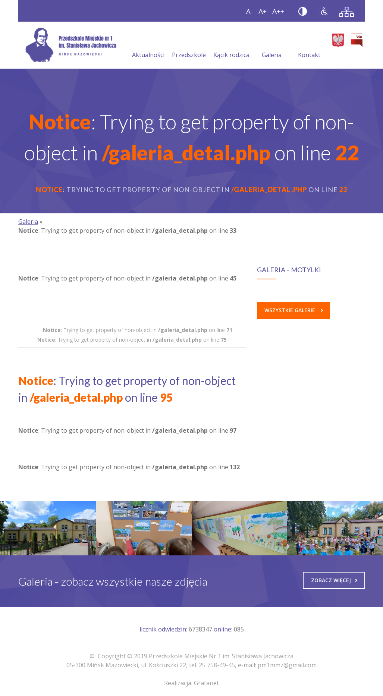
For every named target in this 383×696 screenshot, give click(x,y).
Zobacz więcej (334, 580)
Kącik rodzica (231, 46)
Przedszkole (189, 46)
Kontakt (309, 46)
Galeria (272, 46)
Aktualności (148, 46)
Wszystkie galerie (293, 310)
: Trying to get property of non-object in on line (137, 329)
